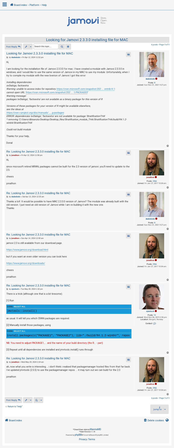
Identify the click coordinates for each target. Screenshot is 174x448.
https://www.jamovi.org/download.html (27, 249)
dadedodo (150, 79)
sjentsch (150, 311)
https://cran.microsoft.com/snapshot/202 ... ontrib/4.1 (85, 89)
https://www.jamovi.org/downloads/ (25, 263)
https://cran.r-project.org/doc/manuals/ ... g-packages (35, 112)
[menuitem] (153, 420)
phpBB (78, 434)
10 (155, 315)
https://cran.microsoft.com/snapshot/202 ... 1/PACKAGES (56, 92)
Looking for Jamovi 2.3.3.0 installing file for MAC (87, 40)
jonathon (150, 177)
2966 (155, 181)
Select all (19, 307)
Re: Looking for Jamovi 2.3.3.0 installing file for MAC (38, 151)
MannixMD (95, 429)
